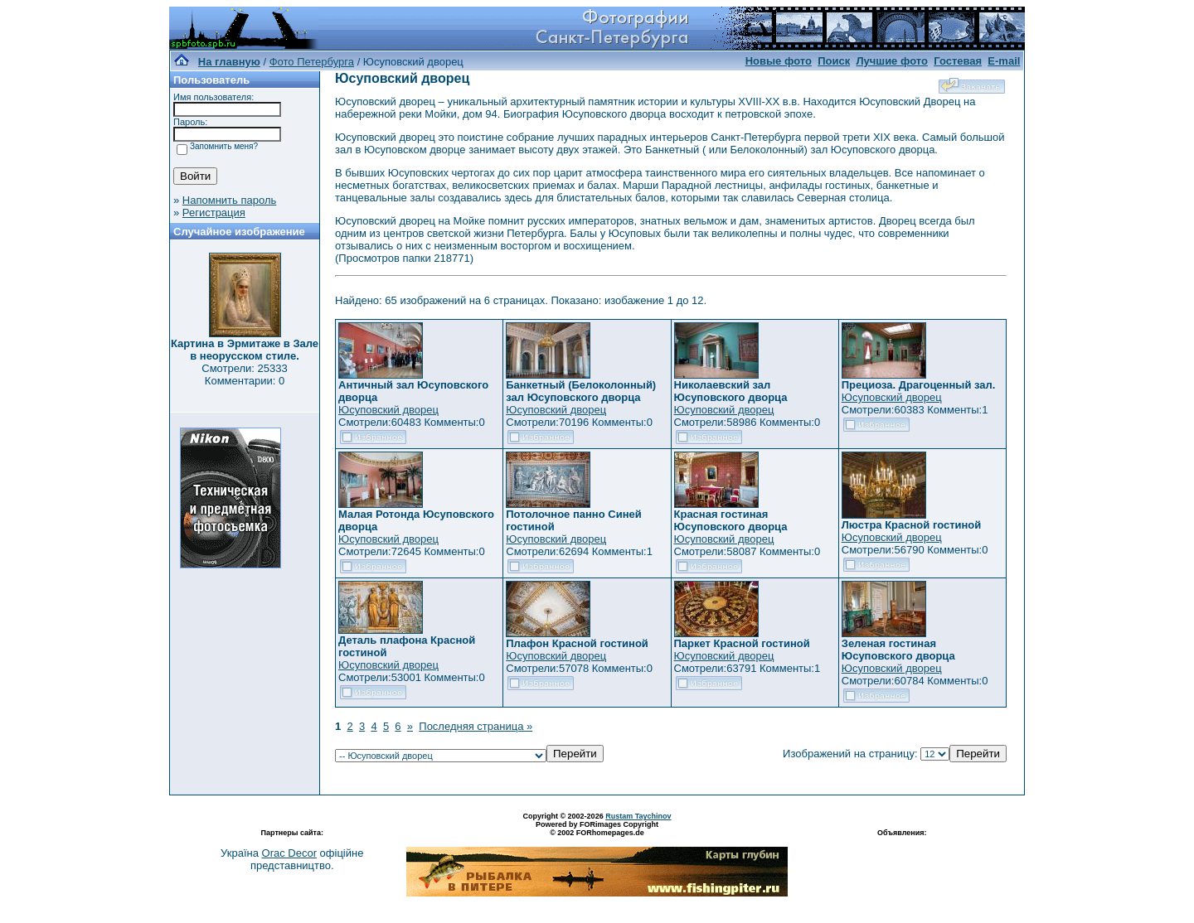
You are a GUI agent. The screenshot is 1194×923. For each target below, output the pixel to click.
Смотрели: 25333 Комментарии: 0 (244, 374)
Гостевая (958, 61)
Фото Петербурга (311, 62)
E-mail (1004, 61)
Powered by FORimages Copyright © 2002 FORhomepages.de (597, 828)
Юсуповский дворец (388, 410)
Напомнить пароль (229, 200)
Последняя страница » (475, 726)
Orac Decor (289, 853)
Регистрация (213, 212)
